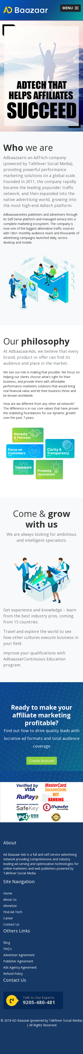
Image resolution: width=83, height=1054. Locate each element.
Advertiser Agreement (19, 955)
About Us (10, 899)
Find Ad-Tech (12, 912)
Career (8, 918)
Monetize (10, 906)
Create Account (41, 760)
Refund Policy (13, 973)
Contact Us (11, 924)
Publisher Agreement (18, 961)
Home (7, 893)
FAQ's (7, 949)
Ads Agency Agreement (20, 967)
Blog (6, 942)
